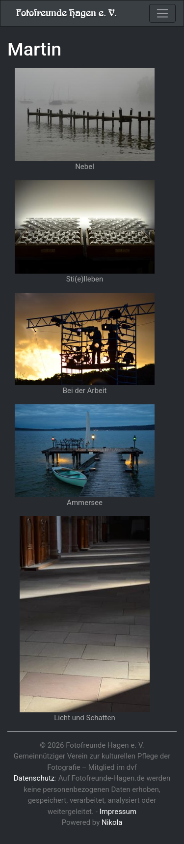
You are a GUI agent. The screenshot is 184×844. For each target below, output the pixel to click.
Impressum (118, 811)
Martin (34, 49)
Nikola (112, 822)
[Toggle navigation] (162, 13)
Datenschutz (34, 778)
